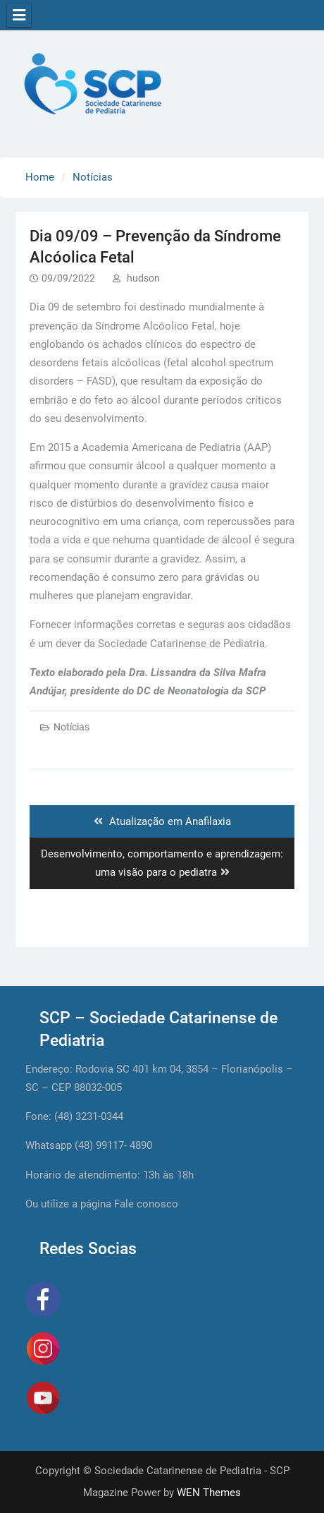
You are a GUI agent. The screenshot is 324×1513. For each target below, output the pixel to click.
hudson (143, 278)
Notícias (71, 727)
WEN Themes (209, 1492)
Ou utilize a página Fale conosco (101, 1204)
